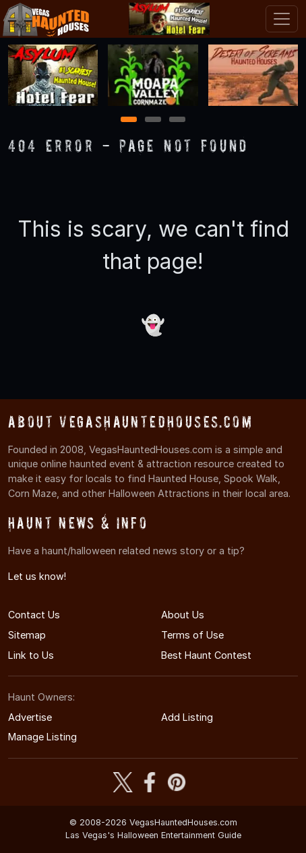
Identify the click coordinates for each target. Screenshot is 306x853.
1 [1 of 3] (129, 120)
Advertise (30, 717)
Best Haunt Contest (206, 655)
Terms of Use (192, 635)
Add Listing (187, 717)
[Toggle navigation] (282, 18)
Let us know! (37, 576)
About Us (182, 614)
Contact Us (34, 614)
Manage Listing (42, 736)
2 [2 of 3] (153, 120)
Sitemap (27, 635)
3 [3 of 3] (177, 120)
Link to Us (31, 655)
